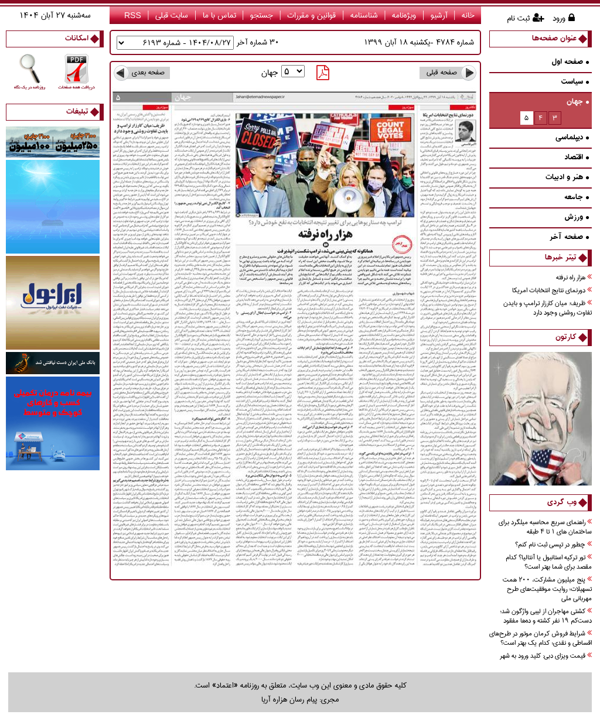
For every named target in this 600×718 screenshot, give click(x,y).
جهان (578, 102)
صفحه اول (570, 62)
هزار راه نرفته (574, 277)
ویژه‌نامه (404, 15)
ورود (559, 18)
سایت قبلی (171, 15)
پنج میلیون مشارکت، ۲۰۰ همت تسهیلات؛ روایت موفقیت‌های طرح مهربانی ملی (547, 589)
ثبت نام (518, 18)
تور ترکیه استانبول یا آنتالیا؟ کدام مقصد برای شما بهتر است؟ (549, 562)
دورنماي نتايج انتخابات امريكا (552, 290)
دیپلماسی (572, 138)
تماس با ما (219, 15)
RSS (132, 15)
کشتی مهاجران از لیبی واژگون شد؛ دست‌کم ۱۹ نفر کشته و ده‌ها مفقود (546, 616)
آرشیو (439, 15)
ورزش (576, 217)
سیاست (575, 82)
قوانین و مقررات (311, 15)
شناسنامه (364, 15)
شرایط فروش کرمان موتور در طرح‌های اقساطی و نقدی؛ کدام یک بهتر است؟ (540, 638)
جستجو (261, 15)
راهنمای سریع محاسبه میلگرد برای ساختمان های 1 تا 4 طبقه (545, 527)
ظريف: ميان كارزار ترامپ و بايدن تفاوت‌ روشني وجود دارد (547, 308)
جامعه (576, 197)
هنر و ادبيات (567, 177)
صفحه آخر (569, 237)
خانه (468, 15)
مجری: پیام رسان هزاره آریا (300, 699)
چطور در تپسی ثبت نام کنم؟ (553, 545)
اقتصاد (576, 157)
